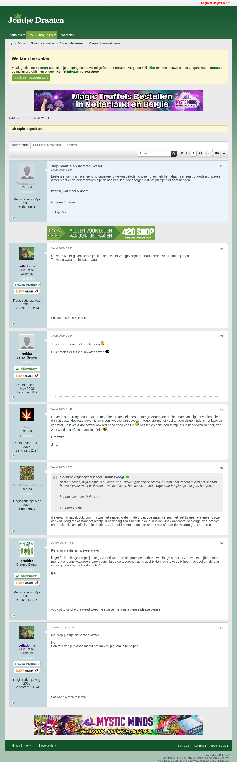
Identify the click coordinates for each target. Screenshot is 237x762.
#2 (221, 249)
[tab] (20, 145)
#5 (221, 468)
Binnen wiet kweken (42, 43)
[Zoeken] (157, 154)
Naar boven (219, 745)
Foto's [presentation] (72, 145)
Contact (200, 745)
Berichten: (25, 207)
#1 (221, 166)
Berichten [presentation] (20, 145)
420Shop (68, 35)
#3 (221, 336)
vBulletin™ (224, 755)
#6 (221, 543)
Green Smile (21, 745)
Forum (22, 43)
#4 (221, 410)
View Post (127, 477)
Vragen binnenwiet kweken (105, 43)
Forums (15, 35)
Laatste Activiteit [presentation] (47, 145)
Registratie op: (23, 199)
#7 (221, 628)
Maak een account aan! (31, 77)
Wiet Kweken (41, 35)
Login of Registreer (215, 3)
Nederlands (47, 745)
